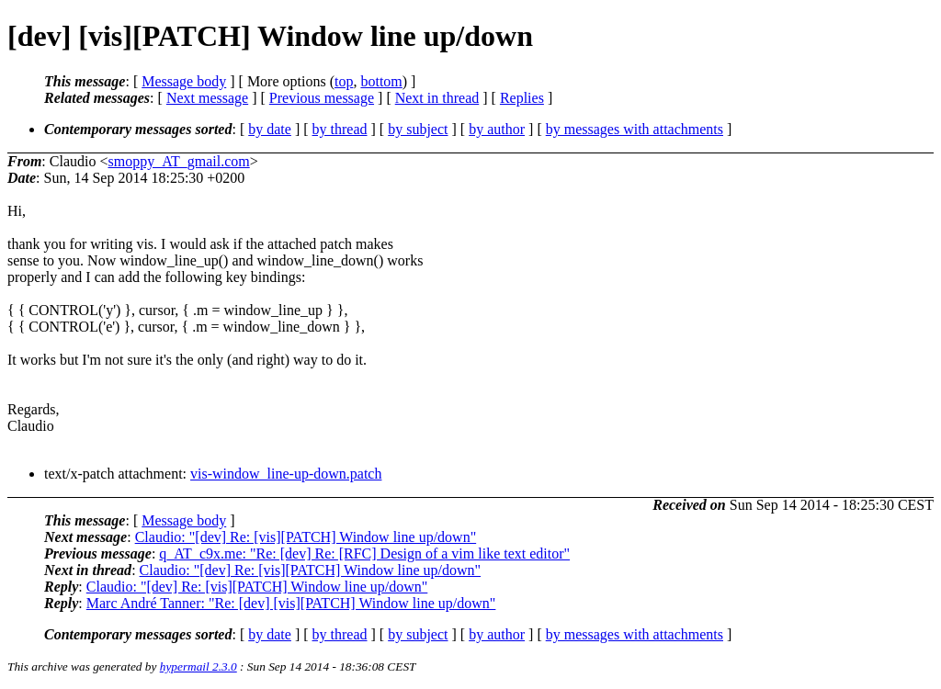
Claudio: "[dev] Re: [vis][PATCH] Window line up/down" (306, 537)
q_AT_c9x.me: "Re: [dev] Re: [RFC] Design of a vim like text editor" (364, 553)
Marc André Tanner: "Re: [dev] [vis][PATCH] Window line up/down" (291, 603)
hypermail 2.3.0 (198, 666)
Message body (184, 81)
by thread (340, 129)
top (343, 81)
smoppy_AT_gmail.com (178, 161)
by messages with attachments (634, 129)
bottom (381, 81)
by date (269, 129)
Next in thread (437, 98)
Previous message (321, 98)
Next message (207, 98)
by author (497, 129)
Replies (522, 98)
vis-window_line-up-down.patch (285, 473)
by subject (418, 129)
